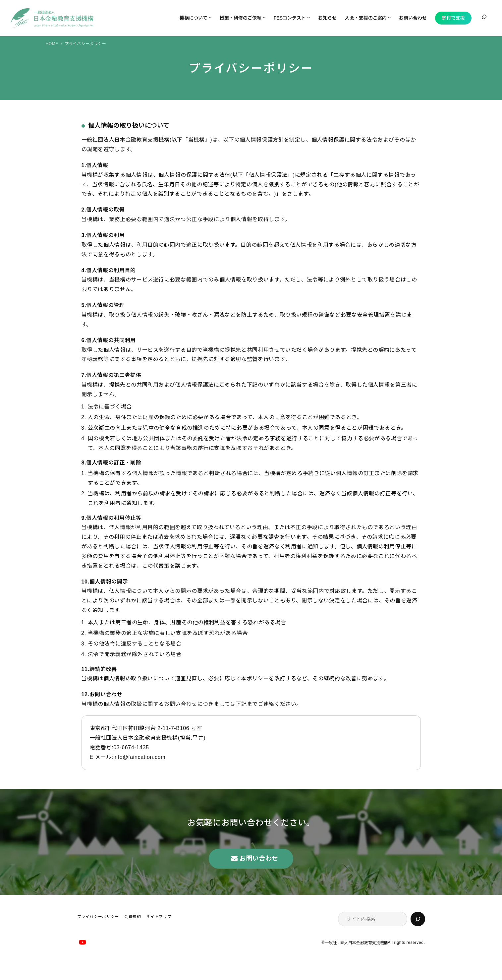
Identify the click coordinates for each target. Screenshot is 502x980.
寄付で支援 (453, 18)
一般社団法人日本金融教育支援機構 (356, 943)
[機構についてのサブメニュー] (210, 17)
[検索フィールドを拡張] (484, 17)
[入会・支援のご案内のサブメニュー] (389, 17)
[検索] (418, 919)
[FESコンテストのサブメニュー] (308, 17)
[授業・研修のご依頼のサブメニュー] (264, 17)
